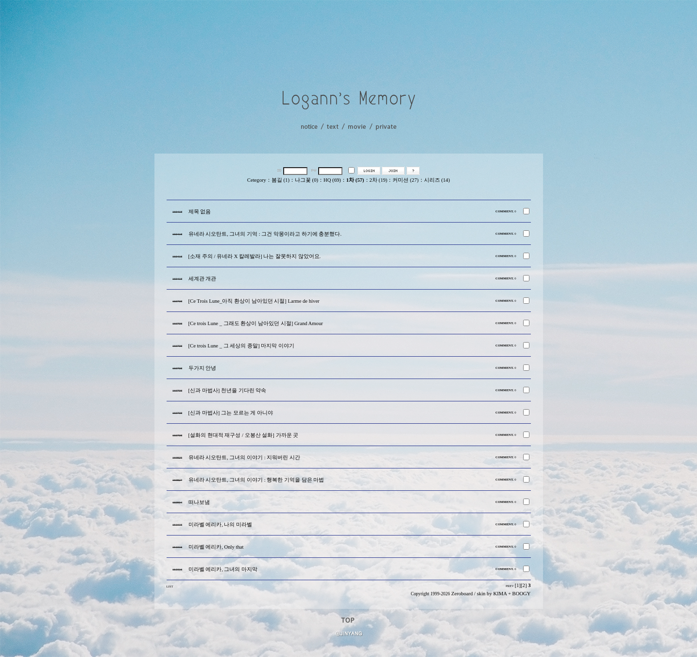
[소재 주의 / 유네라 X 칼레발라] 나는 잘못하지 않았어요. (254, 256)
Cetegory (256, 180)
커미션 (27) (405, 180)
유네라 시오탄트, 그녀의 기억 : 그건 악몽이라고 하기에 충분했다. (265, 234)
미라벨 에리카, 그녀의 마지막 (223, 569)
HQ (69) (332, 180)
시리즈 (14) (437, 180)
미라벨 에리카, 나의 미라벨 (220, 524)
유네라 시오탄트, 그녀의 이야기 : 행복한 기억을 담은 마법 (256, 480)
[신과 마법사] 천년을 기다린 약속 (227, 390)
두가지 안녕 (202, 368)
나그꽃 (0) (306, 180)
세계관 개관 (202, 278)
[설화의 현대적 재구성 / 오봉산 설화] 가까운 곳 (243, 435)
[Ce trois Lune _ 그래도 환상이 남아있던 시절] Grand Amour (255, 323)
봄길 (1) (280, 180)
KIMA (500, 593)
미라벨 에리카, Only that (216, 547)
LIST (170, 586)
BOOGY (521, 593)
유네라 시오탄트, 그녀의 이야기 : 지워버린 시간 (244, 457)
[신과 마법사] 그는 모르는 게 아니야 (230, 412)
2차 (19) (379, 180)
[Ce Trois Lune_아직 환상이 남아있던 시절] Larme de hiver (254, 301)
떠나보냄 (199, 502)
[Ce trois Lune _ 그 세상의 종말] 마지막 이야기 (241, 345)
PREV (510, 586)
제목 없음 (199, 211)
